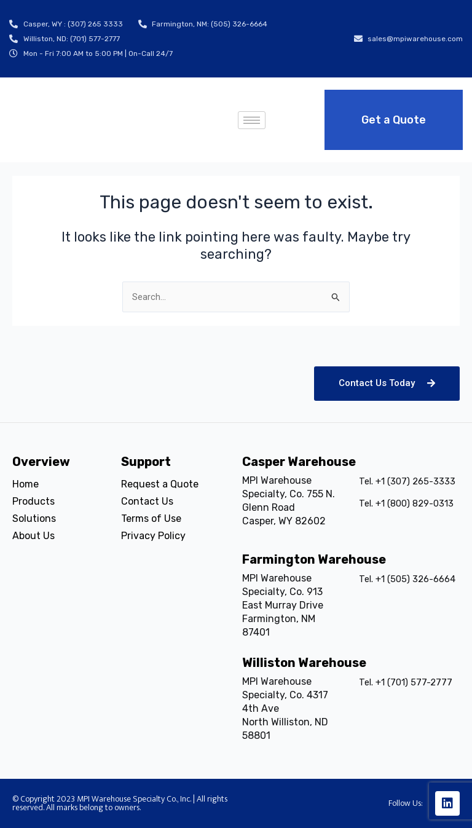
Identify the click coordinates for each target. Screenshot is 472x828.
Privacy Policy (153, 536)
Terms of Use (151, 518)
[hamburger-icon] (252, 120)
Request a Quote (160, 484)
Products (33, 501)
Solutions (34, 518)
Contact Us (147, 501)
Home (25, 484)
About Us (33, 536)
